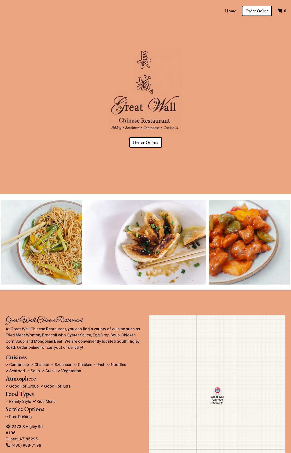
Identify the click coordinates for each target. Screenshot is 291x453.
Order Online (256, 10)
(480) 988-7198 (23, 445)
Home (230, 10)
